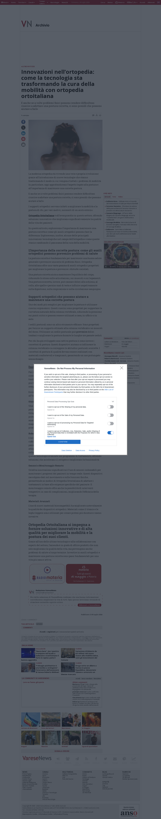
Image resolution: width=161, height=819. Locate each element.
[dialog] (80, 409)
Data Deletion (67, 450)
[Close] (122, 368)
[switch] (110, 406)
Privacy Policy (94, 450)
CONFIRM (63, 442)
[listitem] (80, 401)
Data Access (80, 450)
